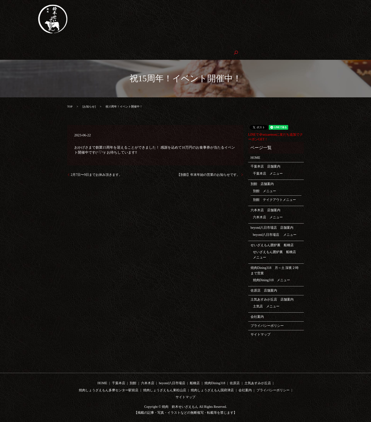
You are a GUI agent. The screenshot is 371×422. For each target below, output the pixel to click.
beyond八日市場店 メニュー (275, 234)
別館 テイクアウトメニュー (274, 199)
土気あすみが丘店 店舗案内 (272, 299)
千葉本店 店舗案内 (265, 166)
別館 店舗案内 (262, 183)
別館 (57, 44)
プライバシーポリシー (267, 325)
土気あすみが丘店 (257, 383)
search (142, 52)
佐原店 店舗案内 (264, 290)
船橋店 (195, 383)
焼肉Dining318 (213, 44)
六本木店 (103, 44)
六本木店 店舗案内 (265, 210)
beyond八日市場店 (131, 44)
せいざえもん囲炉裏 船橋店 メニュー (276, 254)
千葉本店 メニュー (268, 173)
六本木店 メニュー (268, 217)
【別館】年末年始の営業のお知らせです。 (208, 174)
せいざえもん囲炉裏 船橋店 (173, 44)
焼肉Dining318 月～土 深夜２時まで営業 (275, 270)
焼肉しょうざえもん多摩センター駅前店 (317, 44)
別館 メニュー (264, 190)
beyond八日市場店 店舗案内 (272, 227)
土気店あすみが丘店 (264, 44)
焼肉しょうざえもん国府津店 (87, 52)
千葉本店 (39, 44)
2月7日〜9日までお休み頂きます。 (96, 174)
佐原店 (237, 44)
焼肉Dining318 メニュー (271, 280)
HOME (20, 44)
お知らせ (89, 106)
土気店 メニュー (266, 306)
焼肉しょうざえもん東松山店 (36, 52)
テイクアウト (78, 44)
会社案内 (123, 52)
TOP (69, 106)
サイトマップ (260, 334)
